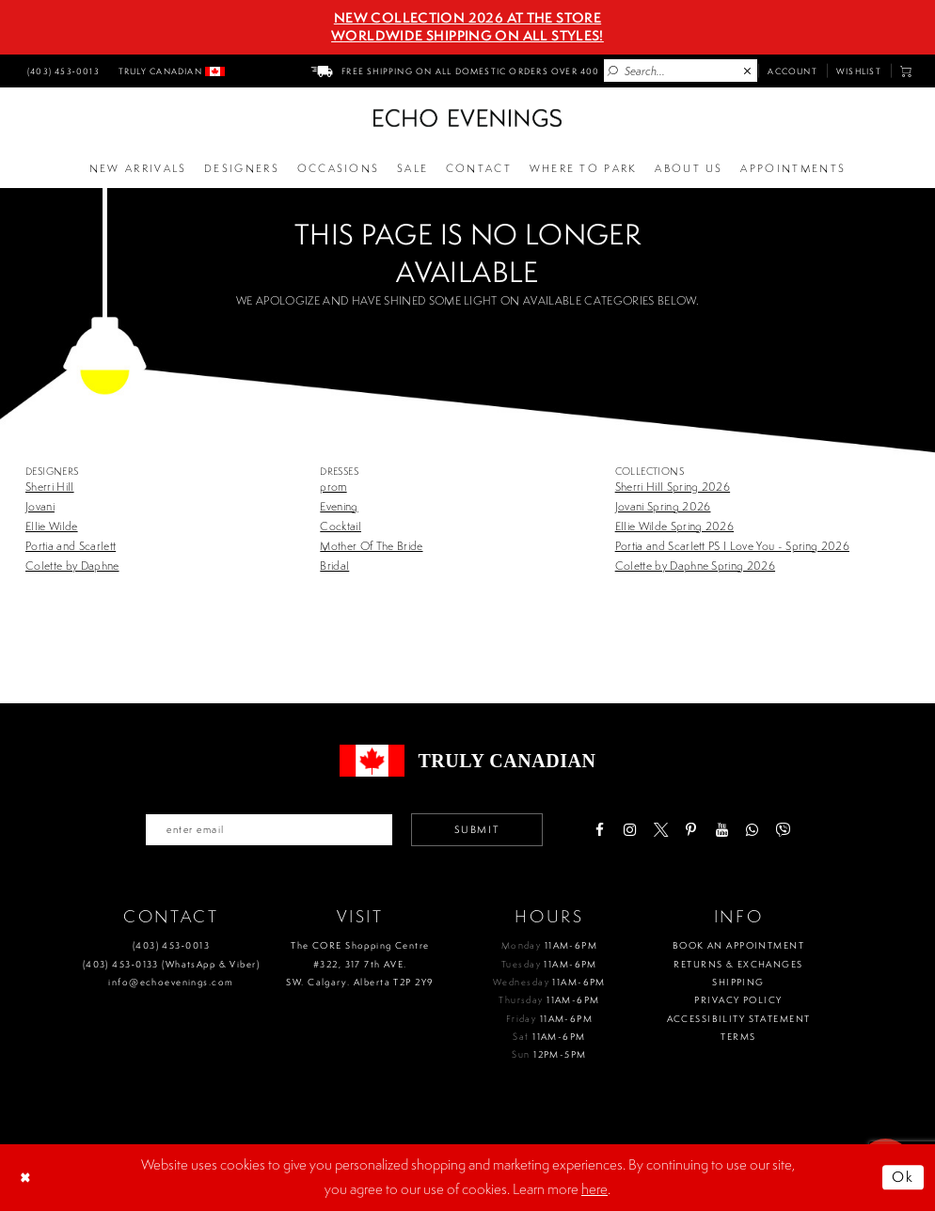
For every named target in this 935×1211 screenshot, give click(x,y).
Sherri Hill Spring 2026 (672, 487)
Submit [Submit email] (476, 829)
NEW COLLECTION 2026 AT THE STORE (467, 17)
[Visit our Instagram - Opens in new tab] (630, 830)
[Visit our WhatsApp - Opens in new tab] (752, 830)
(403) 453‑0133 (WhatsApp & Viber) (171, 964)
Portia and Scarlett (70, 546)
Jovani (40, 506)
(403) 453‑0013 (171, 945)
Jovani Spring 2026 (663, 506)
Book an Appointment (738, 945)
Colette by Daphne (72, 566)
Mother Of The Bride (371, 546)
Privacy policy (738, 1000)
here (594, 1189)
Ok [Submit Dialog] (903, 1177)
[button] (906, 71)
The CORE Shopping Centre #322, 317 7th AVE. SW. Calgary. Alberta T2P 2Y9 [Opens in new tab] (360, 963)
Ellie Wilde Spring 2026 (674, 526)
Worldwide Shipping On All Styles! (467, 35)
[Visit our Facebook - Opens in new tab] (600, 830)
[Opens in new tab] (583, 169)
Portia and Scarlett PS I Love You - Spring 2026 (732, 546)
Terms (738, 1036)
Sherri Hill (49, 487)
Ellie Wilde (51, 526)
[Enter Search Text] (680, 70)
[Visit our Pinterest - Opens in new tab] (691, 830)
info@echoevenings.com (170, 982)
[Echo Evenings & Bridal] (467, 118)
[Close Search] (747, 71)
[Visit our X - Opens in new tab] (661, 830)
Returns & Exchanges (738, 964)
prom (333, 487)
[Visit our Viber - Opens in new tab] (782, 830)
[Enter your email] (269, 829)
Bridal (334, 566)
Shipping (738, 982)
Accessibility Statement (739, 1019)
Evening (338, 506)
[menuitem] (61, 70)
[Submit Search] (613, 71)
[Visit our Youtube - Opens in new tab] (722, 830)
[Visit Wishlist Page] (859, 70)
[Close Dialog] (27, 1177)
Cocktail (340, 526)
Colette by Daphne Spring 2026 (695, 566)
